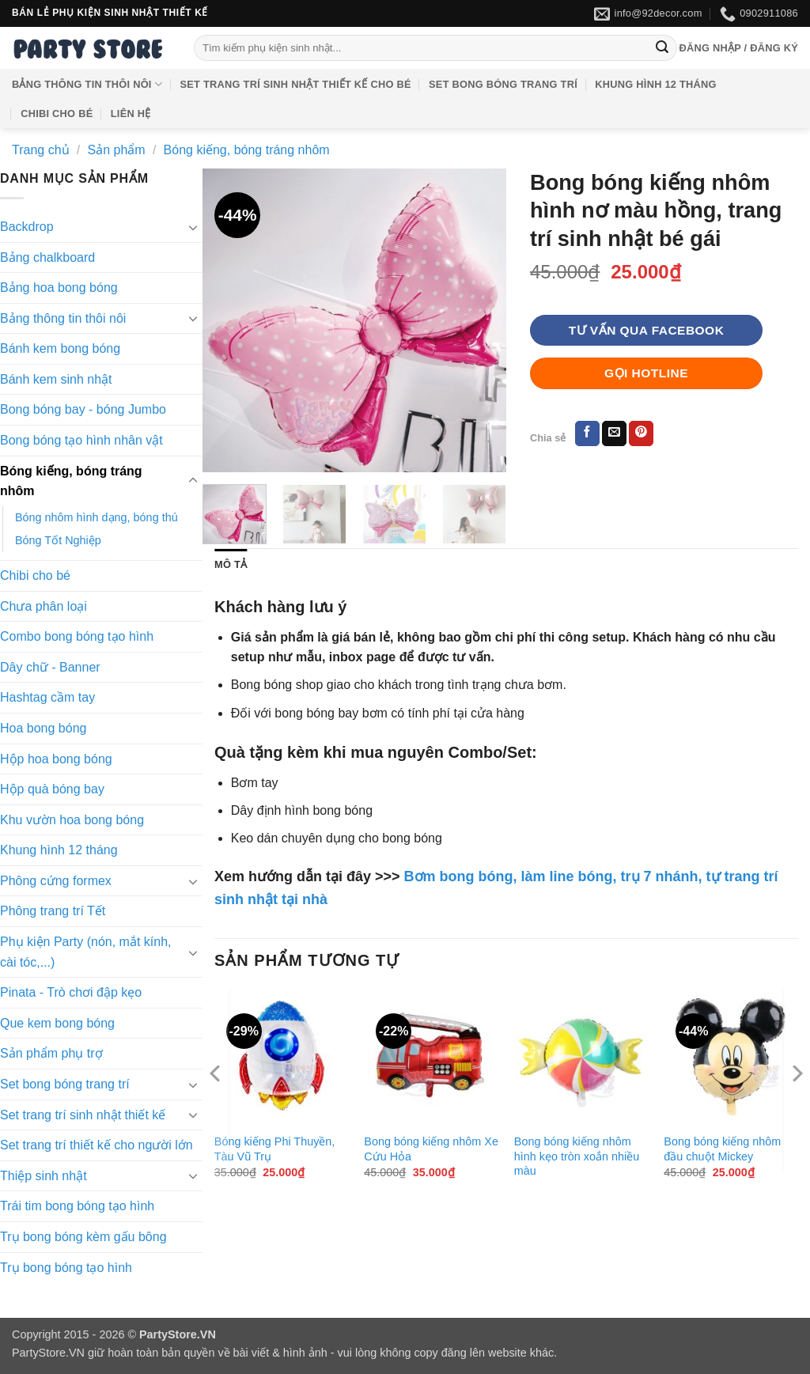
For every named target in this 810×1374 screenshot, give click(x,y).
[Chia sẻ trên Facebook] (587, 433)
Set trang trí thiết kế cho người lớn (96, 1145)
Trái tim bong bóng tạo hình (77, 1206)
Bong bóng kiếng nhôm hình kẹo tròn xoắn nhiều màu (576, 1156)
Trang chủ (41, 150)
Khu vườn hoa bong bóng (72, 820)
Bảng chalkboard (47, 257)
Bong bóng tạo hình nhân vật (81, 440)
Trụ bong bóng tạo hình (66, 1267)
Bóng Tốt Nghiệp (58, 540)
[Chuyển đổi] (193, 227)
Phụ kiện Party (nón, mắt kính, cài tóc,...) (86, 952)
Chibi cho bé (57, 113)
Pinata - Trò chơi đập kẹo (71, 992)
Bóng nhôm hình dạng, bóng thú (96, 517)
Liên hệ (131, 113)
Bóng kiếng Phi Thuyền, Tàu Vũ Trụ (274, 1149)
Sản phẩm (117, 150)
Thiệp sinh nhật (43, 1176)
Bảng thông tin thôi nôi (87, 84)
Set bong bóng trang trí (503, 84)
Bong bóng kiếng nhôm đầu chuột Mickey (722, 1149)
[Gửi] (662, 48)
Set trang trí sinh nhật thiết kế (82, 1115)
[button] (738, 48)
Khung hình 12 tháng (655, 84)
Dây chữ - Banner (50, 667)
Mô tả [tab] (230, 564)
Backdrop (27, 226)
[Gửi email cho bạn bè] (614, 433)
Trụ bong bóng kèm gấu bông (83, 1236)
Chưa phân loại (43, 606)
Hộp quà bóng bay (52, 789)
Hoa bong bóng (43, 728)
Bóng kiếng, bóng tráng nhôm (247, 150)
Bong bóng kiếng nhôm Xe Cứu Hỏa (431, 1149)
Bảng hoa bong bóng (59, 287)
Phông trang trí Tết (52, 911)
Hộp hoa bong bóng (56, 759)
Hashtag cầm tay (47, 697)
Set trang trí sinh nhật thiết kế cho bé (295, 84)
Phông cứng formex (56, 881)
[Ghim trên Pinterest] (641, 433)
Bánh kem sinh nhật (56, 379)
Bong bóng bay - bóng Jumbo (83, 409)
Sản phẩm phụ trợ (51, 1053)
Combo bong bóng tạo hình (76, 636)
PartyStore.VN (48, 1352)
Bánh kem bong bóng (60, 348)
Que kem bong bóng (57, 1023)
